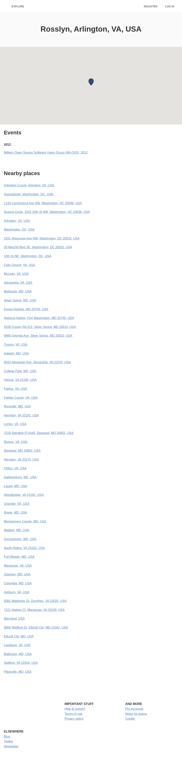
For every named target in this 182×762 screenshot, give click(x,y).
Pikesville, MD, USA (17, 671)
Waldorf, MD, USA (16, 530)
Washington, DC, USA (19, 229)
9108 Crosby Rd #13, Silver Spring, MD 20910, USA (40, 327)
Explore (18, 6)
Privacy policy (74, 718)
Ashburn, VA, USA (16, 592)
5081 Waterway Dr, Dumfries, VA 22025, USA (35, 601)
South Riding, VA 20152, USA (24, 548)
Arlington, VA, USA (17, 220)
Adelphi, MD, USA (16, 353)
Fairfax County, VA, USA (21, 397)
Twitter (8, 741)
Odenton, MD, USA (17, 574)
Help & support (74, 708)
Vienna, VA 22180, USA (20, 379)
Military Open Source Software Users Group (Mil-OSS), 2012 (46, 152)
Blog (7, 736)
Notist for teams (136, 713)
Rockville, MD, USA (17, 406)
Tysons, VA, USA (16, 344)
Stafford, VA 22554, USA (21, 662)
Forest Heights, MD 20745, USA (26, 309)
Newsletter (11, 746)
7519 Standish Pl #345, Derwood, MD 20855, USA (38, 433)
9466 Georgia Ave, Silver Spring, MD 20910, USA (38, 335)
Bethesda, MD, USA (18, 291)
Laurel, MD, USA (15, 486)
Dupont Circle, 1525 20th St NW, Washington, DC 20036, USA (47, 212)
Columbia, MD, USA (18, 583)
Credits (130, 718)
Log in (169, 6)
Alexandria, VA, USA (18, 282)
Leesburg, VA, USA (17, 645)
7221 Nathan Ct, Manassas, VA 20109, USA (34, 610)
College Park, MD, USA (20, 371)
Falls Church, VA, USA (19, 265)
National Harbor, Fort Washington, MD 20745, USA (39, 318)
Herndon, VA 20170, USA (21, 459)
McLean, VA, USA (16, 273)
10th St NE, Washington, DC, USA (27, 256)
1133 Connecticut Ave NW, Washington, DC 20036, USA (43, 203)
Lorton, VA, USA (15, 424)
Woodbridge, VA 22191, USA (24, 494)
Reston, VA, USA (16, 442)
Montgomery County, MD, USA (25, 521)
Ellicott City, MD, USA (19, 636)
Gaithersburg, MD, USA (20, 477)
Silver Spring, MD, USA (20, 300)
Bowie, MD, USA (15, 512)
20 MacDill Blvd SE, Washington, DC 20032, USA (38, 247)
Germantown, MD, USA (20, 539)
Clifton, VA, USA (15, 468)
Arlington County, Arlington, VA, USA (29, 185)
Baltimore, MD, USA (18, 654)
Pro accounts (134, 708)
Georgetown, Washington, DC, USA (28, 194)
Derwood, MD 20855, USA (22, 450)
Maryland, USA (14, 618)
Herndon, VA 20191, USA (21, 415)
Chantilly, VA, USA (16, 503)
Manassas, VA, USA (18, 565)
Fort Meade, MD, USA (19, 556)
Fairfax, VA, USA (15, 388)
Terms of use (73, 713)
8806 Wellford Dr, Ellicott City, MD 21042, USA (36, 627)
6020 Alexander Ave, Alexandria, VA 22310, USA (37, 362)
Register (150, 6)
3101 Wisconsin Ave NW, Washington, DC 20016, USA (42, 238)
